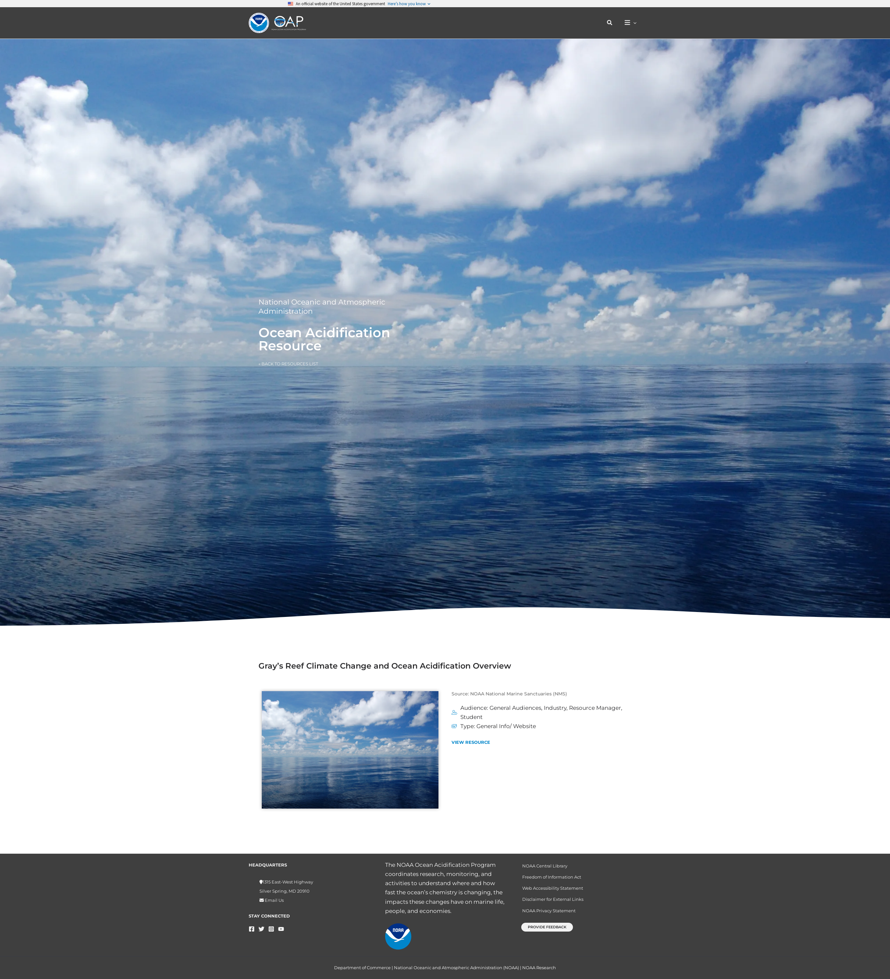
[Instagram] (271, 926)
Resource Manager (595, 708)
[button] (610, 23)
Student (471, 717)
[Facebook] (252, 926)
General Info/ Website (506, 726)
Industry (555, 708)
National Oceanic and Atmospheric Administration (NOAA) (456, 967)
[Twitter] (261, 926)
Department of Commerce (362, 967)
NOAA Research (539, 967)
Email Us (274, 897)
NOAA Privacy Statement (549, 907)
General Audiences (515, 708)
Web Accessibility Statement (552, 885)
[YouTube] (281, 926)
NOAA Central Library (544, 863)
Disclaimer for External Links (552, 896)
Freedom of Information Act (551, 874)
